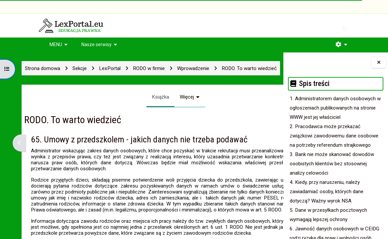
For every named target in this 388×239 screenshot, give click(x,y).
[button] (341, 44)
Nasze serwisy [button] (96, 44)
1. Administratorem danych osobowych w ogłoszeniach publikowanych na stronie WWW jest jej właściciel (335, 108)
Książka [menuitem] (129, 97)
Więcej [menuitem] (156, 97)
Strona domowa (32, 68)
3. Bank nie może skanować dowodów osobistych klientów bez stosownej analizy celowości (332, 163)
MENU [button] (55, 44)
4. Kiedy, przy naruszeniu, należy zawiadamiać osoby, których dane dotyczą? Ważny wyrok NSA (326, 191)
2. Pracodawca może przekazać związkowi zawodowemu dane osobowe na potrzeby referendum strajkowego (334, 135)
